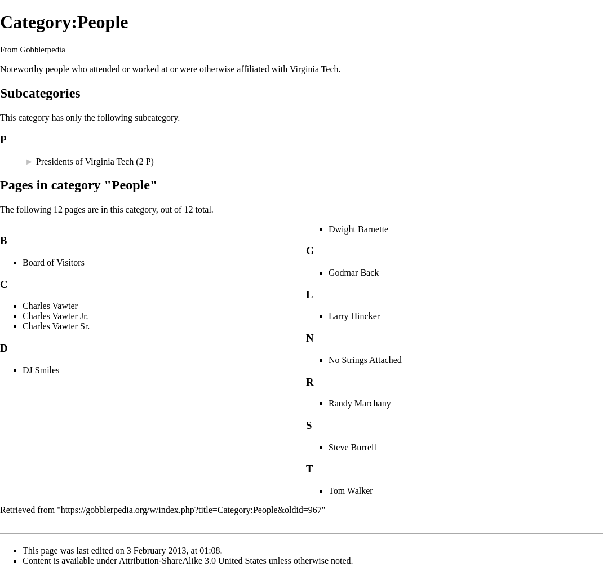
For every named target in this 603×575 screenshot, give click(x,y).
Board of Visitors (54, 262)
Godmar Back (354, 272)
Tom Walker (351, 491)
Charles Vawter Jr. (55, 316)
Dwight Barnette (358, 229)
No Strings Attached (365, 360)
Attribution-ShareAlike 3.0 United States (193, 560)
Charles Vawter (50, 306)
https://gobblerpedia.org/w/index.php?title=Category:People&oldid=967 (191, 510)
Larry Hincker (354, 316)
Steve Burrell (352, 447)
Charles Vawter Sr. (56, 326)
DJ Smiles (41, 370)
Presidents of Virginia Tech (85, 161)
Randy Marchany (360, 403)
